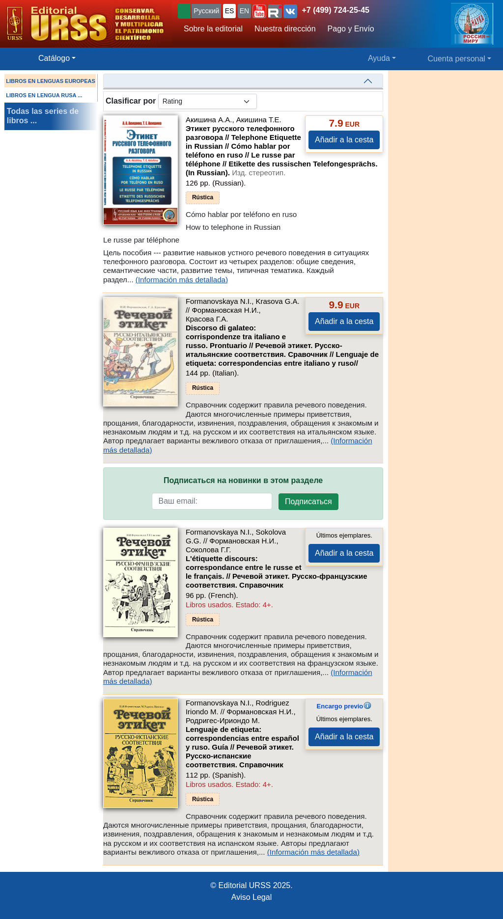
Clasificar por (131, 101)
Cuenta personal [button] (456, 58)
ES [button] (229, 11)
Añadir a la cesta (344, 139)
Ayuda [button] (379, 58)
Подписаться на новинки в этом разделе (243, 480)
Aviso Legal (251, 897)
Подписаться (308, 501)
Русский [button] (206, 11)
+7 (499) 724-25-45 (335, 10)
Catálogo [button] (54, 58)
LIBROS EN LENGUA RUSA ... (44, 95)
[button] (259, 11)
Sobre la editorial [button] (213, 29)
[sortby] (207, 101)
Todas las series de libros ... (43, 116)
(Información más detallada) (182, 279)
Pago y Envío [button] (351, 29)
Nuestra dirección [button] (285, 29)
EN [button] (244, 11)
